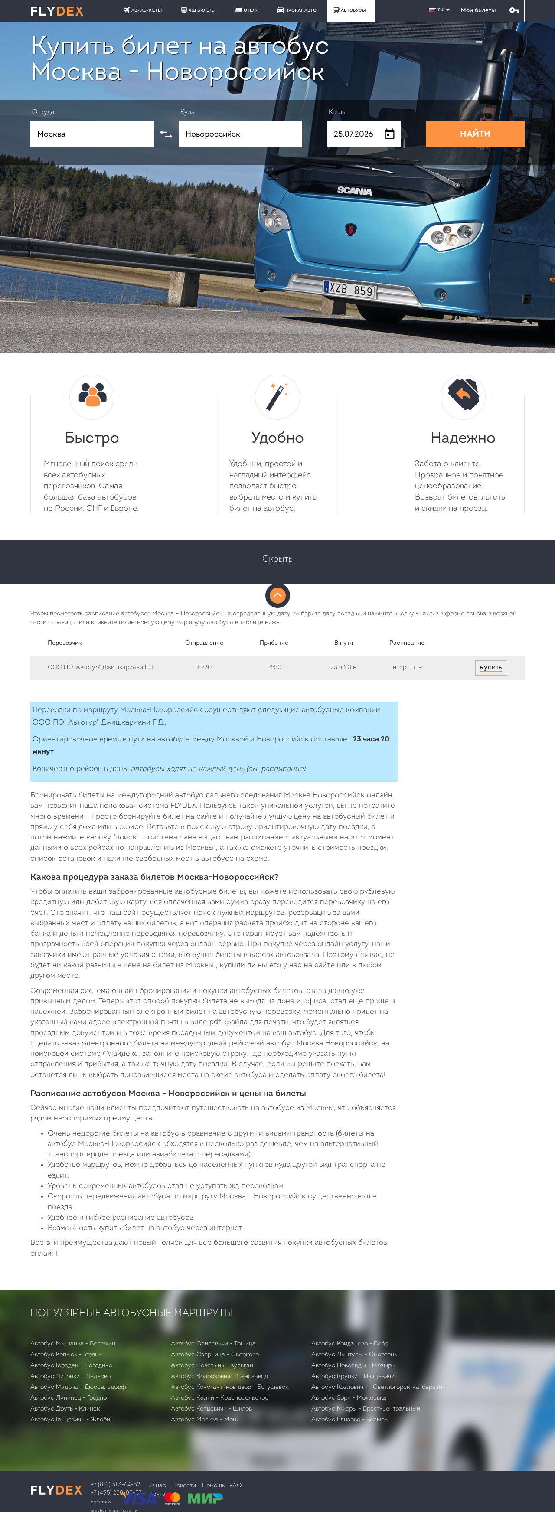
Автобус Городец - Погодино (71, 1365)
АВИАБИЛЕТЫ (143, 10)
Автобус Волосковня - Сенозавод (219, 1376)
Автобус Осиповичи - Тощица (213, 1344)
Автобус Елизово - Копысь (349, 1420)
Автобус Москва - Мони (205, 1420)
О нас (157, 1485)
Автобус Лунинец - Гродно (68, 1398)
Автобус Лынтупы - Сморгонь (354, 1355)
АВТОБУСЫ (349, 10)
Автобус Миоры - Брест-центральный (365, 1409)
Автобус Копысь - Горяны (66, 1355)
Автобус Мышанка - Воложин (72, 1344)
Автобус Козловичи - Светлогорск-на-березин (378, 1387)
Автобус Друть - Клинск (65, 1409)
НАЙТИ (475, 134)
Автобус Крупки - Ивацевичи (353, 1376)
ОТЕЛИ (246, 10)
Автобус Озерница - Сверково (215, 1355)
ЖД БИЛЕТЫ (198, 10)
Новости (184, 1485)
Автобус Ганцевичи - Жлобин (72, 1420)
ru (440, 10)
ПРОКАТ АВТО (297, 10)
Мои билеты (478, 10)
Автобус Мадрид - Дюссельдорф (78, 1387)
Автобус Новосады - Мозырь (353, 1365)
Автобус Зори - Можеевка (348, 1398)
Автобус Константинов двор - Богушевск (229, 1387)
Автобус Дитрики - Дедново (70, 1376)
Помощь (213, 1485)
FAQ (235, 1485)
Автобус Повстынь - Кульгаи (212, 1365)
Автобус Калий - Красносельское (219, 1398)
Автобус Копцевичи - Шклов (211, 1409)
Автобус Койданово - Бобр (349, 1344)
